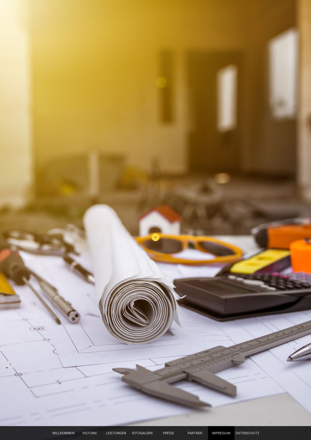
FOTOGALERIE (142, 433)
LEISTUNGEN (116, 433)
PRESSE (168, 433)
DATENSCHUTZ (247, 433)
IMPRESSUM (221, 433)
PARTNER (195, 433)
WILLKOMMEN (63, 433)
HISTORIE (90, 433)
